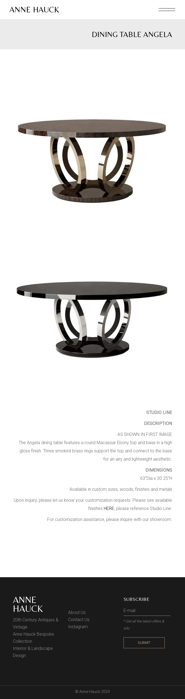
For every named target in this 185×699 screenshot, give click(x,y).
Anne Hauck (34, 9)
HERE (109, 508)
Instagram (78, 626)
